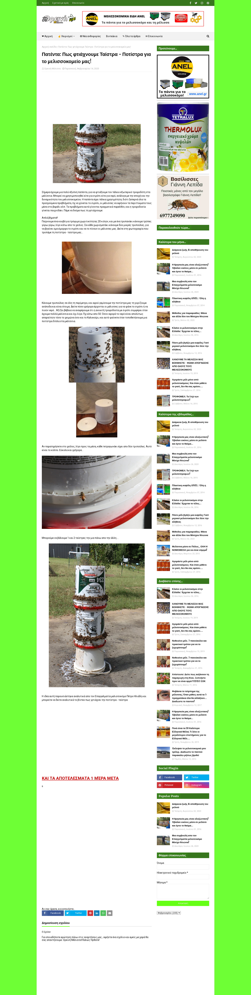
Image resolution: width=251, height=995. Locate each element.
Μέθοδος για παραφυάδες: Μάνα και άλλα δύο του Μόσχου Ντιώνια (190, 315)
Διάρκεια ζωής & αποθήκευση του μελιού (190, 251)
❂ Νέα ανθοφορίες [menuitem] (90, 36)
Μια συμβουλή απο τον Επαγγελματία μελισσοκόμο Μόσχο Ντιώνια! (187, 285)
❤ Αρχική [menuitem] (47, 36)
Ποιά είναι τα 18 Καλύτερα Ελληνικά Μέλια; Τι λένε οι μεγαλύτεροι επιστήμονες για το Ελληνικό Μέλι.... (189, 733)
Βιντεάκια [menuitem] (111, 36)
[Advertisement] (97, 99)
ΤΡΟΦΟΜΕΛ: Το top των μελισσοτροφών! (185, 398)
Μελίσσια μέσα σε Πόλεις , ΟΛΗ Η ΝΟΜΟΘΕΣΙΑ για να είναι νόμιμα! (189, 548)
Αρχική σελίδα (49, 47)
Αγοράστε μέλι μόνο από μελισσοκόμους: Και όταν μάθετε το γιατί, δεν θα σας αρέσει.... (189, 383)
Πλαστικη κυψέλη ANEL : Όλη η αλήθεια (189, 300)
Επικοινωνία (78, 3)
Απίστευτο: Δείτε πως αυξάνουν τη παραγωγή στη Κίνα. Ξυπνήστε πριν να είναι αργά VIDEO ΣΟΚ (190, 678)
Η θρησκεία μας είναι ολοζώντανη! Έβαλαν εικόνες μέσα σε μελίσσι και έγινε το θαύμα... (190, 268)
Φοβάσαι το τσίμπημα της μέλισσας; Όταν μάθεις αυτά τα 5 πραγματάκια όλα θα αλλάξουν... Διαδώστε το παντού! (189, 696)
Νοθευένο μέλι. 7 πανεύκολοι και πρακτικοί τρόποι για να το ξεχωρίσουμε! (189, 644)
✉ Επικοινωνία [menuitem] (154, 36)
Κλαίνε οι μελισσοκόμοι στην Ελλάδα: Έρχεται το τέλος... (187, 329)
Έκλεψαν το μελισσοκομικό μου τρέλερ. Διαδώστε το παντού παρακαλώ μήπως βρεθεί (189, 752)
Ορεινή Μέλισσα (52, 68)
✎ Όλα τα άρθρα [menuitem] (131, 36)
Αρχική (45, 3)
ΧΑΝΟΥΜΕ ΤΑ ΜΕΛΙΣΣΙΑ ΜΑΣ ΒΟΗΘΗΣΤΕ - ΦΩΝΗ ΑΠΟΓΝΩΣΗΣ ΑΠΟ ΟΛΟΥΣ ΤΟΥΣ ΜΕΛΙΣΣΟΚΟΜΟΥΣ (190, 364)
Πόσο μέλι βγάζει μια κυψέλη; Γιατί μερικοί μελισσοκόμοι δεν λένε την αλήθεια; (190, 346)
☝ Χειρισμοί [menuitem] (65, 36)
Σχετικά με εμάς (60, 3)
